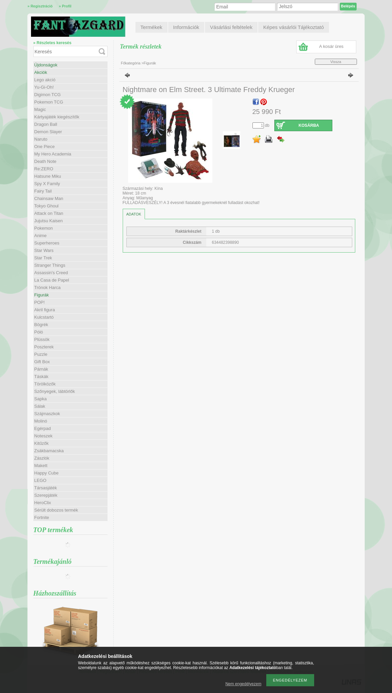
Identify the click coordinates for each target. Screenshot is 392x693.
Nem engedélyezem (243, 684)
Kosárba (309, 125)
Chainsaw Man (48, 198)
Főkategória (131, 63)
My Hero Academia (52, 153)
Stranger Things (49, 265)
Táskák (41, 376)
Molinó (40, 421)
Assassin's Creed (51, 272)
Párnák (41, 369)
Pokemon (43, 228)
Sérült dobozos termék (56, 510)
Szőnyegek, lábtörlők (54, 391)
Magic (40, 109)
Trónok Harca (47, 287)
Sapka (40, 398)
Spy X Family (47, 183)
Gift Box (42, 361)
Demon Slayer (48, 131)
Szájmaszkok (47, 413)
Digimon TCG (47, 94)
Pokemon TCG (48, 102)
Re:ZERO (43, 168)
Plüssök (42, 339)
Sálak (40, 406)
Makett (41, 465)
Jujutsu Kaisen (48, 220)
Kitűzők (41, 443)
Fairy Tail (43, 191)
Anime (40, 235)
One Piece (44, 146)
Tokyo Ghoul (46, 205)
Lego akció (45, 79)
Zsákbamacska (49, 450)
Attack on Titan (48, 213)
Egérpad (42, 428)
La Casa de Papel (51, 280)
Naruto (41, 139)
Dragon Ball (45, 124)
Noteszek (43, 435)
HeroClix (42, 502)
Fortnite (41, 517)
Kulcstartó (44, 317)
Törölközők (45, 383)
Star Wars (44, 250)
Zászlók (42, 458)
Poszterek (44, 346)
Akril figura (44, 309)
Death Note (45, 161)
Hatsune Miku (47, 176)
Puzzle (41, 354)
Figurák (41, 294)
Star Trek (43, 257)
